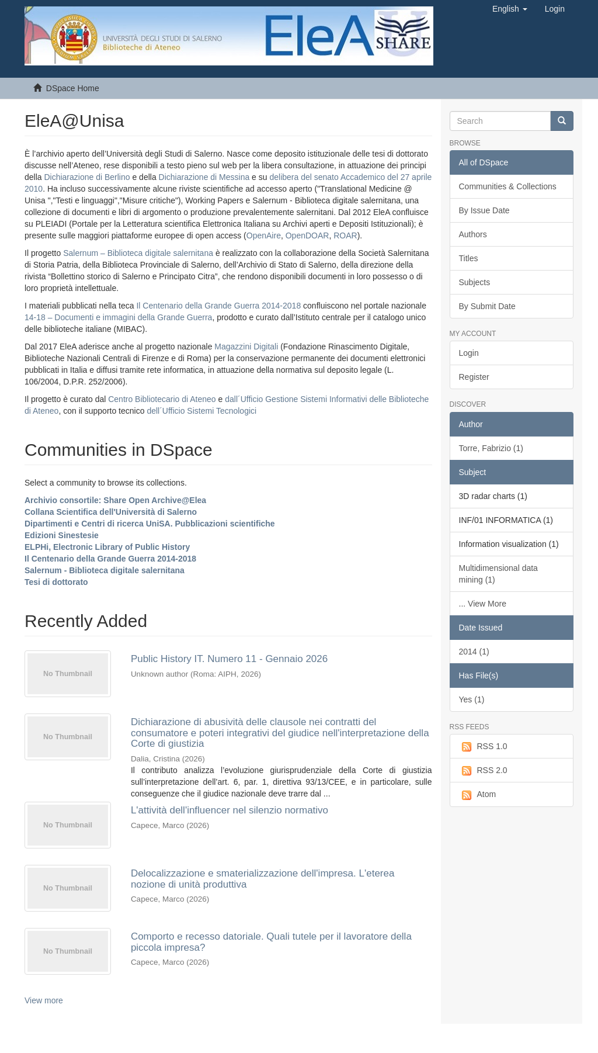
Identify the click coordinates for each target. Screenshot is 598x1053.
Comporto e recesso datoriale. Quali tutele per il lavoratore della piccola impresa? (271, 942)
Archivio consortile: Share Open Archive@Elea (115, 500)
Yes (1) (472, 699)
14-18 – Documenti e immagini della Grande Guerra (118, 317)
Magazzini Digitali (246, 346)
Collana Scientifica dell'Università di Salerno (111, 512)
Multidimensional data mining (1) (498, 573)
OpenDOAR (307, 235)
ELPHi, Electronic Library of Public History (107, 547)
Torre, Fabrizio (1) (491, 448)
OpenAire (263, 235)
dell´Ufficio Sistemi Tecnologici (201, 410)
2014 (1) (474, 651)
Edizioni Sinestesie (62, 535)
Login (469, 353)
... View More (482, 603)
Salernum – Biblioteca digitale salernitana (139, 253)
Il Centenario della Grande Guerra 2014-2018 (218, 305)
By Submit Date (487, 306)
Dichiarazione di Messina (204, 177)
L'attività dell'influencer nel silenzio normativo (229, 810)
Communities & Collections (508, 186)
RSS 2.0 (483, 770)
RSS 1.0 (483, 747)
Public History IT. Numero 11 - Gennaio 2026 (229, 658)
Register (474, 377)
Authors (473, 234)
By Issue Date (484, 210)
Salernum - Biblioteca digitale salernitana (105, 570)
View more (44, 1000)
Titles (468, 258)
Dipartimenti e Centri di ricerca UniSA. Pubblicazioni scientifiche (150, 523)
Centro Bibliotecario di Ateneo (161, 399)
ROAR (345, 235)
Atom (477, 794)
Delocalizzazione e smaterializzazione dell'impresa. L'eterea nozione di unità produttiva (263, 879)
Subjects (475, 282)
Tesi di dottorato (56, 582)
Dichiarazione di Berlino (88, 177)
